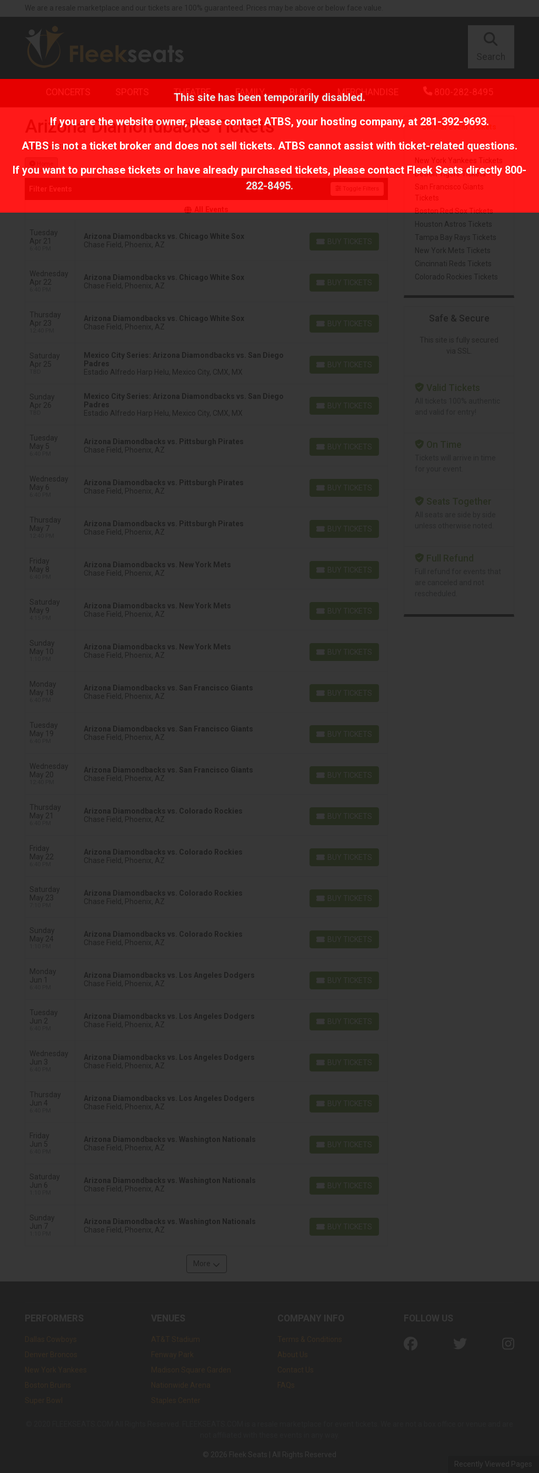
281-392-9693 (453, 121)
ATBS (277, 121)
